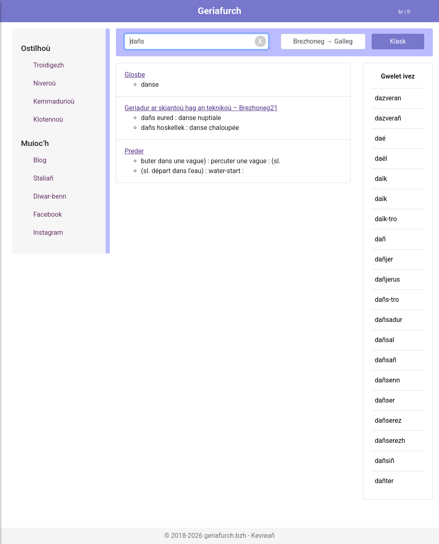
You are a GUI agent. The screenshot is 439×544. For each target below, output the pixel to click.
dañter (384, 481)
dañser (385, 400)
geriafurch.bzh (225, 535)
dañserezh (390, 440)
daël (381, 158)
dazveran (388, 98)
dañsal (384, 340)
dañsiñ (385, 461)
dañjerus (387, 279)
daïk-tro (386, 219)
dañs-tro (387, 299)
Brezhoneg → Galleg (323, 41)
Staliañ (43, 178)
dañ (380, 239)
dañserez (388, 420)
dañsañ (385, 360)
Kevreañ (263, 535)
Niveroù (44, 83)
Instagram (48, 232)
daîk (381, 179)
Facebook (47, 214)
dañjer (384, 259)
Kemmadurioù (53, 101)
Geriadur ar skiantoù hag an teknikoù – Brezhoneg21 (201, 108)
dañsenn (387, 380)
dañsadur (388, 320)
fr (409, 12)
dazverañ (388, 118)
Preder (134, 151)
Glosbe (135, 75)
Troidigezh (48, 65)
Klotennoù (48, 119)
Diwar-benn (49, 196)
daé (380, 138)
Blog (39, 160)
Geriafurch (219, 10)
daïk (381, 199)
